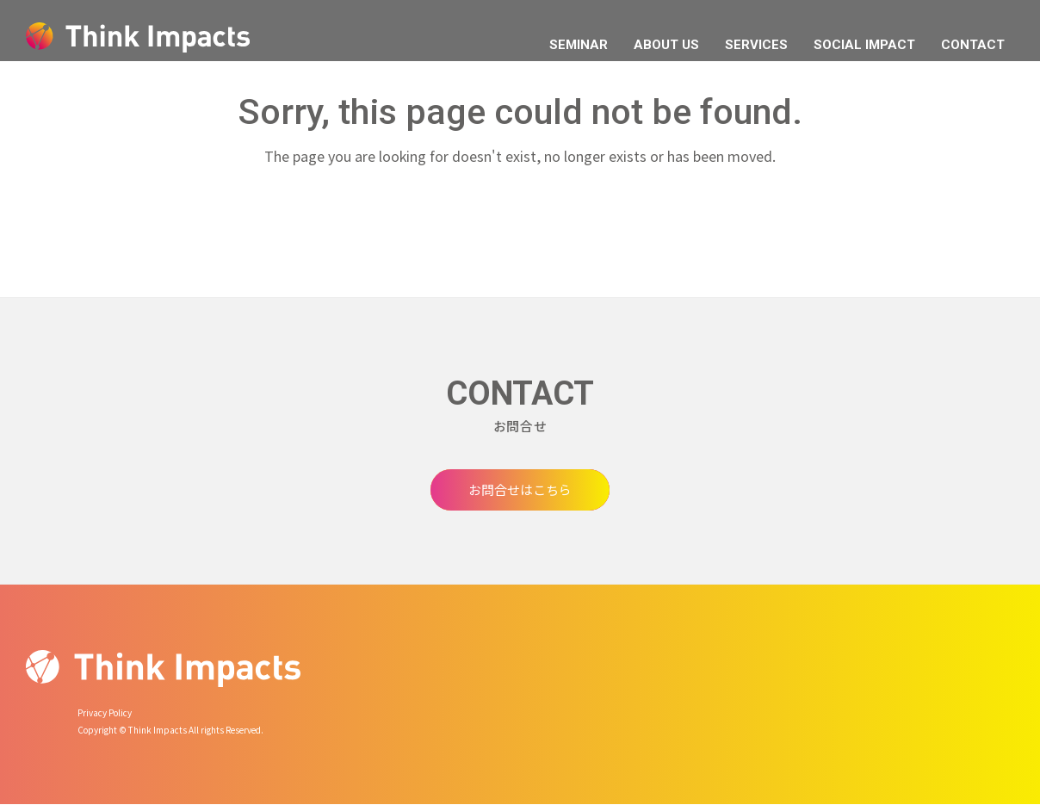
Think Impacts (138, 37)
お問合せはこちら (520, 489)
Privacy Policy (104, 713)
